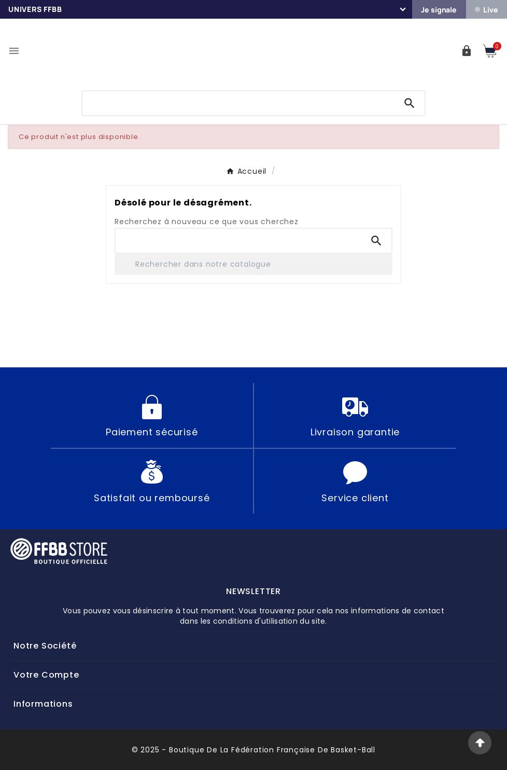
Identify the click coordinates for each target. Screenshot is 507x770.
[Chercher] (238, 102)
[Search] (409, 103)
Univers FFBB (35, 9)
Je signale (439, 10)
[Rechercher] (253, 264)
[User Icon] (466, 51)
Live (486, 10)
